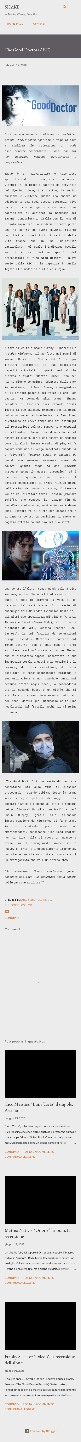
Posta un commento (38, 1151)
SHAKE (12, 7)
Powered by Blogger (41, 1431)
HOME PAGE (13, 23)
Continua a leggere (20, 1156)
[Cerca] (64, 7)
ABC (24, 899)
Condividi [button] (12, 917)
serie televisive (39, 899)
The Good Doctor (18, 905)
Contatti (36, 23)
